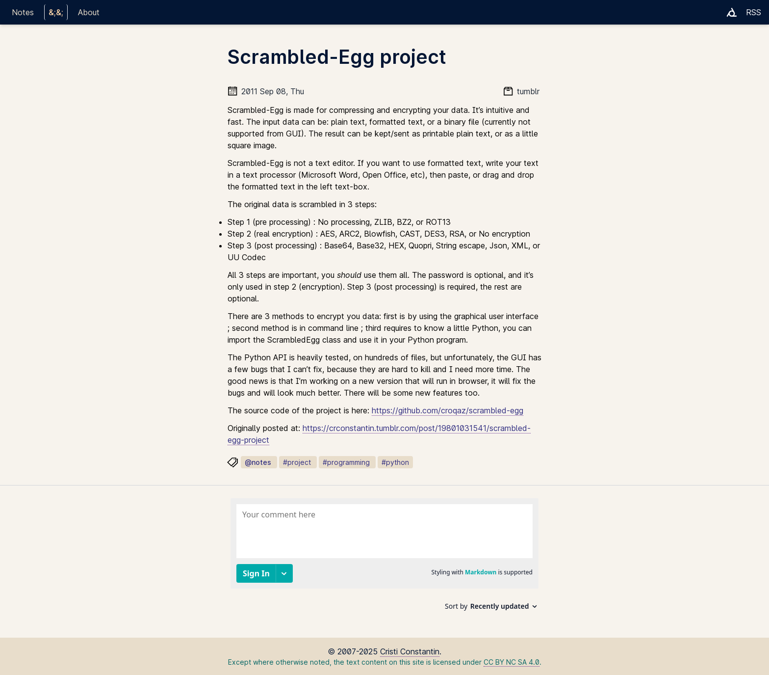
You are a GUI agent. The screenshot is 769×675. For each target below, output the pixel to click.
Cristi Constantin (409, 651)
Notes (23, 12)
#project (297, 462)
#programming (346, 462)
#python (395, 462)
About (89, 12)
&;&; (56, 12)
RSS (753, 12)
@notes (258, 462)
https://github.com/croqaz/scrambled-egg (447, 410)
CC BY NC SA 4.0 (511, 662)
